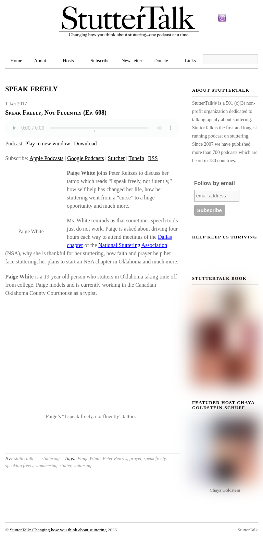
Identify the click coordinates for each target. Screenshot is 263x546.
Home (16, 60)
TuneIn (136, 158)
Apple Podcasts (46, 158)
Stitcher (116, 158)
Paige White (88, 458)
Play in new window (47, 143)
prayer (135, 458)
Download (85, 143)
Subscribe (99, 60)
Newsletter (132, 60)
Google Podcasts (85, 158)
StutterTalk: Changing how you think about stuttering (58, 529)
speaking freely (19, 465)
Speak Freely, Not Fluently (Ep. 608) (56, 112)
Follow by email (214, 183)
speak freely (155, 458)
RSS (153, 158)
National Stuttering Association (132, 245)
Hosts (68, 60)
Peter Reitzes (115, 458)
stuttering (51, 458)
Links (190, 60)
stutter (65, 465)
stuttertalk (23, 458)
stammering (47, 465)
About (40, 60)
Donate (161, 60)
